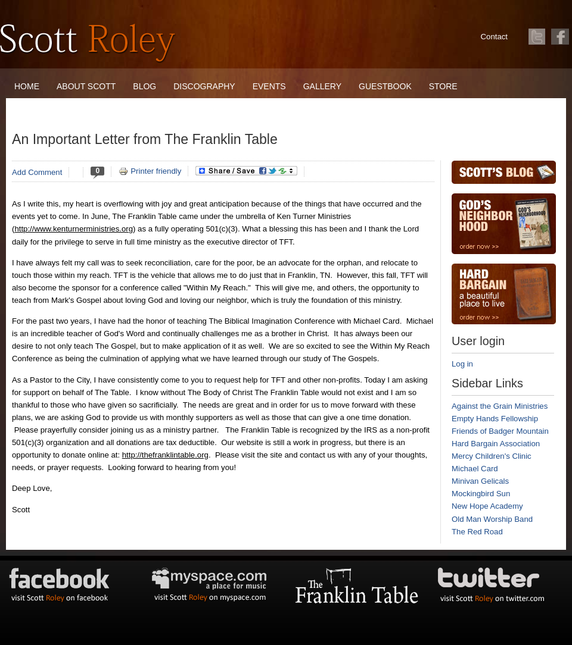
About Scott (86, 86)
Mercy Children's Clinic (491, 456)
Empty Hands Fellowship (495, 418)
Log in (462, 363)
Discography (204, 86)
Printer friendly (150, 171)
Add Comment (37, 172)
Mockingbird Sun (481, 493)
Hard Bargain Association (496, 443)
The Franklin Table (58, 110)
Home (26, 86)
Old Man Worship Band (492, 519)
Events (269, 86)
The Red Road (477, 531)
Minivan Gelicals (480, 481)
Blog (144, 86)
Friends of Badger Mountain (500, 431)
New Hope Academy (487, 506)
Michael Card (475, 468)
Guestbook (385, 86)
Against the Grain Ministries (500, 406)
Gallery (322, 86)
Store (443, 86)
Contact (494, 36)
